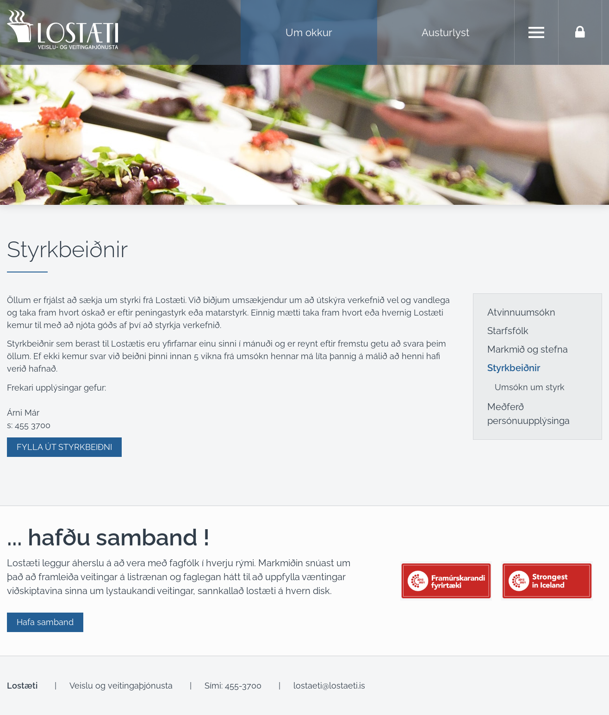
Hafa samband (45, 622)
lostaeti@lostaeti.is (329, 685)
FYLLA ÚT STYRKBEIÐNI (64, 447)
